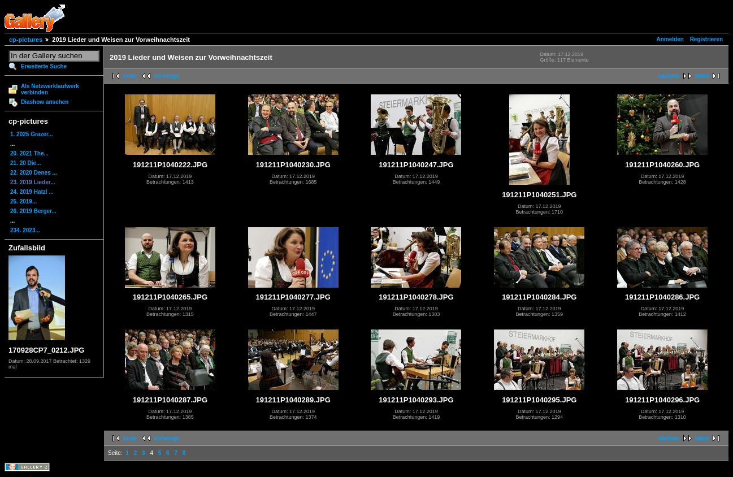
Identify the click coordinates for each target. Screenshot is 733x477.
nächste (669, 76)
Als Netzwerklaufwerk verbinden (50, 89)
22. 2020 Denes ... (33, 173)
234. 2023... (25, 230)
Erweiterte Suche (44, 66)
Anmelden (670, 39)
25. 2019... (23, 201)
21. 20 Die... (25, 163)
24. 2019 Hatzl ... (32, 192)
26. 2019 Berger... (33, 211)
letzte (702, 76)
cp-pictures (25, 39)
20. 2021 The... (29, 153)
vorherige (167, 76)
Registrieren (706, 39)
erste (130, 76)
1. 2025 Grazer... (31, 134)
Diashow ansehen (44, 102)
